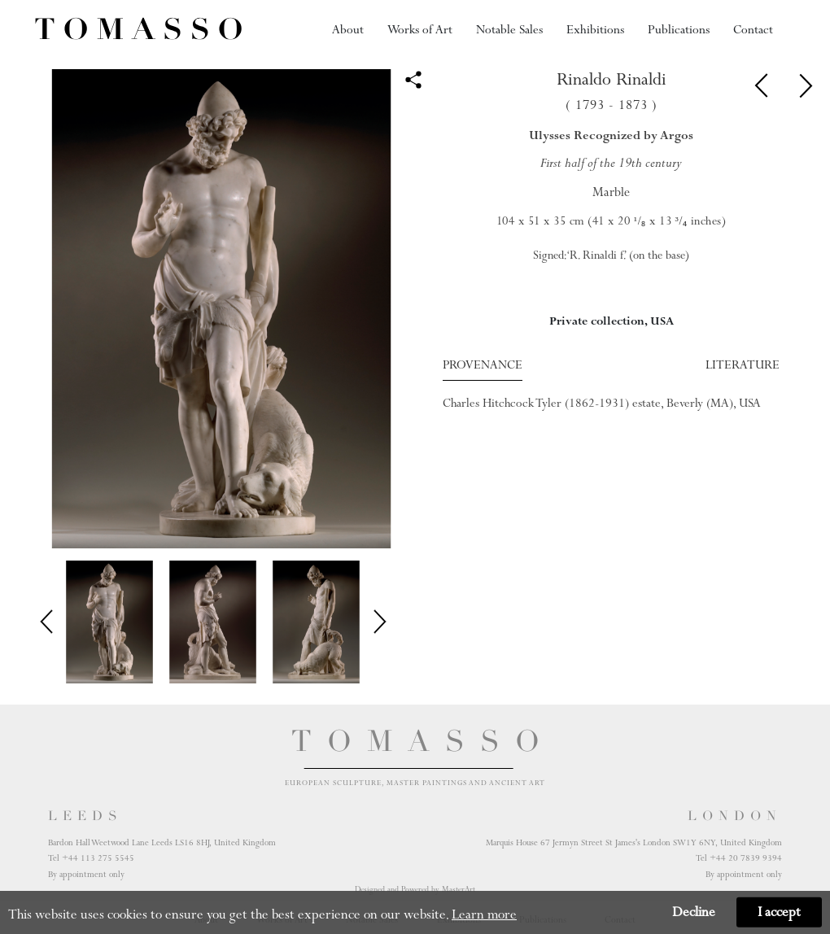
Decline (693, 912)
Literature (743, 364)
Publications (679, 29)
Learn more (484, 914)
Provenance (482, 364)
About (348, 29)
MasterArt (458, 889)
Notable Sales (509, 29)
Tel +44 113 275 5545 (91, 858)
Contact (753, 29)
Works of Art (419, 29)
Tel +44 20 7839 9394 (739, 858)
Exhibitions (595, 29)
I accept (779, 912)
